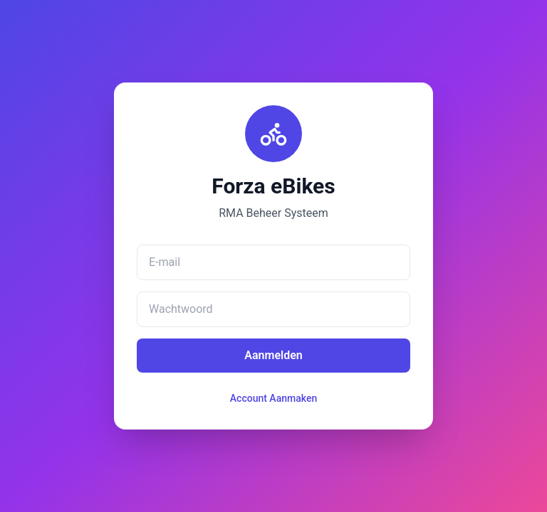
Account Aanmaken (273, 398)
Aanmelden (273, 355)
